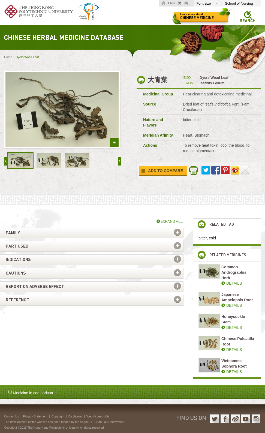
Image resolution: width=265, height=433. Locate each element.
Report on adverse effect (35, 286)
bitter (202, 238)
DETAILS (234, 283)
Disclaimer (75, 416)
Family (13, 233)
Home (8, 57)
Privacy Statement (35, 416)
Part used (17, 246)
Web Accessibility (98, 416)
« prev (5, 161)
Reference (17, 300)
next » (119, 161)
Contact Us (11, 416)
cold (212, 238)
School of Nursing (239, 3)
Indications (18, 259)
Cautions (16, 273)
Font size (204, 3)
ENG (171, 3)
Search (247, 21)
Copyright (58, 416)
